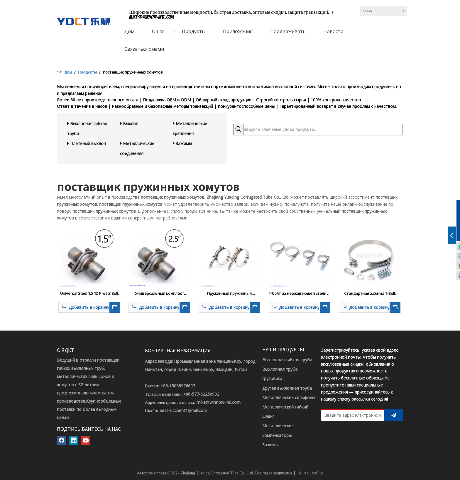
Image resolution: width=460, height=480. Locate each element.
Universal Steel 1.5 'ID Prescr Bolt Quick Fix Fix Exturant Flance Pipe (89, 294)
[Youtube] (85, 440)
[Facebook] (61, 440)
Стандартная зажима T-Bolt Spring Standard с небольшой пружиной (370, 294)
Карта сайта (311, 473)
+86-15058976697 (177, 386)
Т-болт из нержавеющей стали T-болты (299, 294)
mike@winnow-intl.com (151, 17)
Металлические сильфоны (288, 397)
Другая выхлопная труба (287, 388)
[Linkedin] (73, 440)
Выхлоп (130, 123)
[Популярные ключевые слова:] (238, 129)
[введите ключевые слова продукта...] (323, 129)
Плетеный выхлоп (88, 143)
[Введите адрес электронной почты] (351, 415)
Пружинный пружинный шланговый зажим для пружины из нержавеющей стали (229, 294)
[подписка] (393, 415)
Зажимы (184, 143)
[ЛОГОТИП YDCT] (83, 21)
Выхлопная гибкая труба (287, 359)
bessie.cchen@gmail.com (183, 410)
